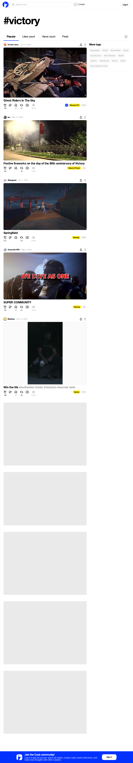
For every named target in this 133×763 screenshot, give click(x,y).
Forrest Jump (13, 45)
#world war (104, 61)
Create (79, 4)
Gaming (76, 237)
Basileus (11, 319)
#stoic (39, 387)
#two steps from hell (99, 66)
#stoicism (50, 387)
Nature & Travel (74, 168)
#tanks (121, 55)
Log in (125, 4)
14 (83, 392)
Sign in (109, 757)
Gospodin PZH (14, 250)
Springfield (11, 233)
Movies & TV (74, 105)
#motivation (26, 387)
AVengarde (12, 180)
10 (83, 237)
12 (83, 105)
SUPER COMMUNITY (17, 302)
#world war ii (96, 55)
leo (9, 117)
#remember (115, 50)
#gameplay (95, 50)
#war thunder (109, 55)
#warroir (62, 387)
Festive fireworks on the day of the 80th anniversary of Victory (44, 163)
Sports (76, 392)
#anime (94, 61)
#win (72, 387)
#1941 (123, 61)
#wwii (126, 50)
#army (114, 61)
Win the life (11, 387)
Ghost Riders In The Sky (19, 100)
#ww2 (105, 50)
